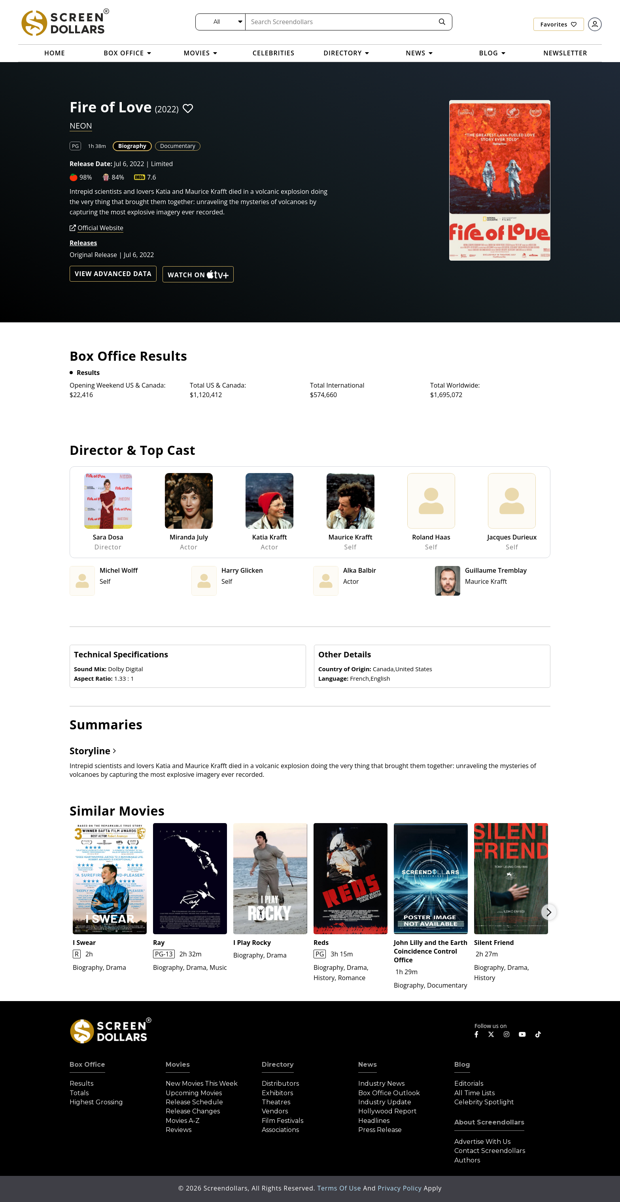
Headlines (373, 1120)
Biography (132, 146)
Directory (278, 1064)
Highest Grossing (96, 1102)
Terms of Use (340, 1188)
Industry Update (384, 1102)
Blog (462, 1064)
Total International (337, 385)
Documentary (177, 146)
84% (118, 177)
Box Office (87, 1064)
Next (548, 912)
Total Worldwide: (455, 385)
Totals (79, 1093)
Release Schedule (194, 1102)
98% (85, 177)
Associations (280, 1130)
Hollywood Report (387, 1111)
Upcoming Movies (194, 1093)
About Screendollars (489, 1122)
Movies (178, 1064)
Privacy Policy (400, 1188)
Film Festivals (282, 1120)
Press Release (380, 1130)
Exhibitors (277, 1093)
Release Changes (193, 1111)
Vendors (275, 1111)
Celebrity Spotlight (484, 1102)
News (367, 1064)
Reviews (178, 1130)
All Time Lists (474, 1093)
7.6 (151, 177)
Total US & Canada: (218, 385)
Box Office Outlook (389, 1093)
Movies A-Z (183, 1120)
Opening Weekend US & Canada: (118, 385)
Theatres (276, 1102)
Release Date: (91, 163)
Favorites (559, 24)
